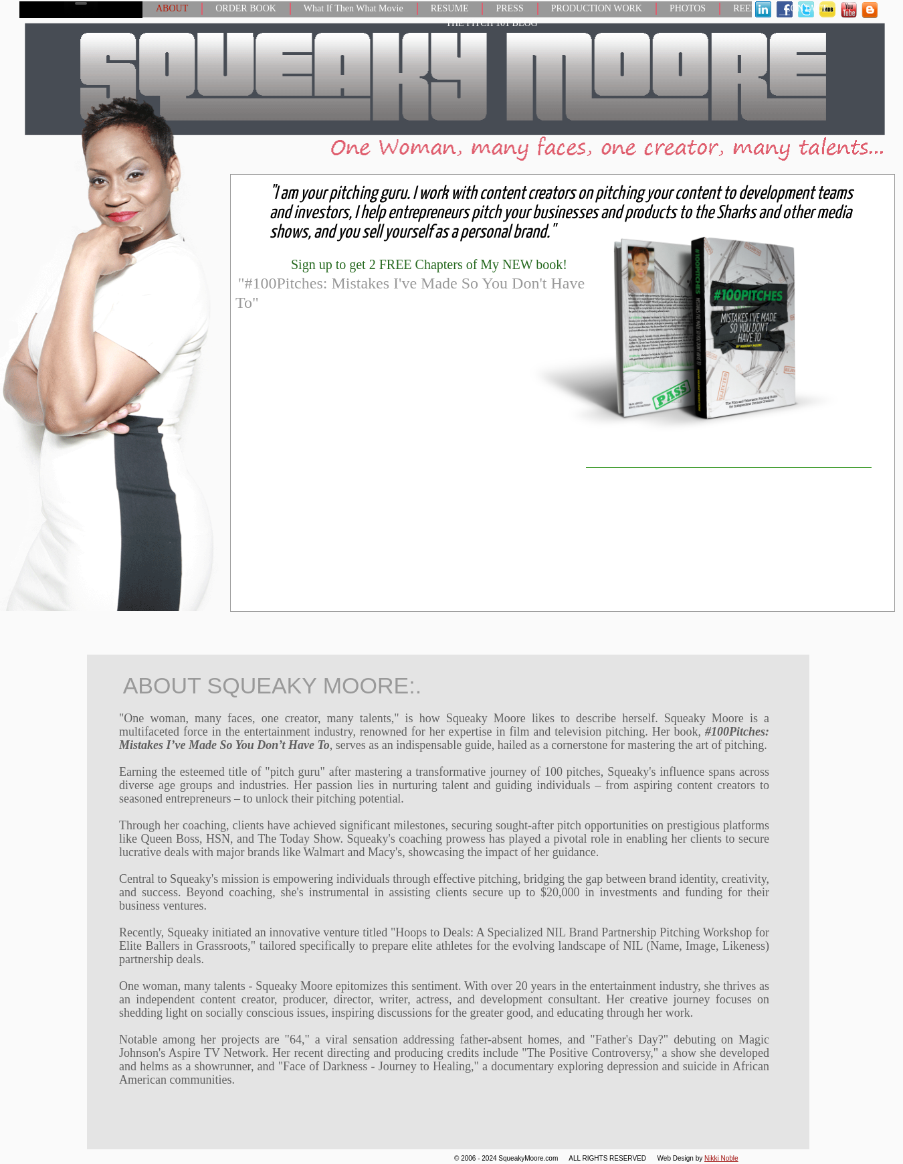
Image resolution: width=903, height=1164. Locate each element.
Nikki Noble (721, 1158)
